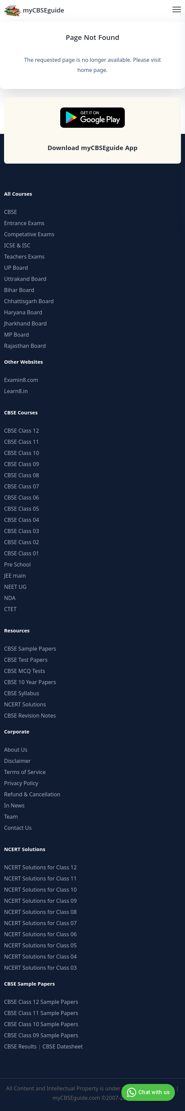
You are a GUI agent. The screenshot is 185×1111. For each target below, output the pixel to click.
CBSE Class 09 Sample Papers (41, 1035)
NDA (10, 598)
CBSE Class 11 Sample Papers (41, 1013)
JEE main (15, 575)
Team (11, 816)
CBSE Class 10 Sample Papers (41, 1024)
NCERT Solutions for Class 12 (40, 867)
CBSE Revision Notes (30, 715)
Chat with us (147, 1092)
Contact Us (17, 827)
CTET (10, 609)
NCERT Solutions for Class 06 (40, 934)
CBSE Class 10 (21, 453)
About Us (15, 749)
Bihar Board (19, 290)
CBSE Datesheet (63, 1046)
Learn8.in (16, 391)
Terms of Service (25, 772)
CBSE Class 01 (21, 553)
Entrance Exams (24, 223)
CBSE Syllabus (21, 693)
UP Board (16, 267)
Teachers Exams (24, 256)
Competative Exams (29, 234)
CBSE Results (20, 1046)
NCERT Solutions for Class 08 (40, 912)
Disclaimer (17, 761)
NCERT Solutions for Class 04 (40, 956)
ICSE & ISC (17, 245)
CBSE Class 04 (21, 520)
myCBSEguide (34, 10)
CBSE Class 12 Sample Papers (41, 1002)
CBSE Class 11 (21, 441)
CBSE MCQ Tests (24, 671)
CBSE (10, 212)
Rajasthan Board (25, 345)
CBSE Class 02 (21, 542)
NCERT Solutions (25, 704)
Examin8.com (21, 380)
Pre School (17, 564)
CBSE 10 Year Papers (30, 682)
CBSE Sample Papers (30, 648)
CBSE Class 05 (21, 508)
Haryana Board (23, 312)
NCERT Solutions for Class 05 (40, 945)
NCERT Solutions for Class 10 (40, 889)
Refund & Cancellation (32, 794)
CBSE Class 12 (21, 430)
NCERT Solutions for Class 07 (40, 923)
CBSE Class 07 (21, 486)
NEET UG (15, 586)
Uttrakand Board (25, 279)
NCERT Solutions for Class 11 (40, 878)
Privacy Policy (21, 783)
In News (14, 805)
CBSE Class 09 (21, 464)
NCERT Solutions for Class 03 (40, 967)
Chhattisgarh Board (29, 301)
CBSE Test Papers (26, 659)
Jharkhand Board (25, 323)
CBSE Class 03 (21, 531)
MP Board (16, 334)
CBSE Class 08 (21, 475)
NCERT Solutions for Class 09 (40, 900)
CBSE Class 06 (21, 497)
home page (91, 70)
